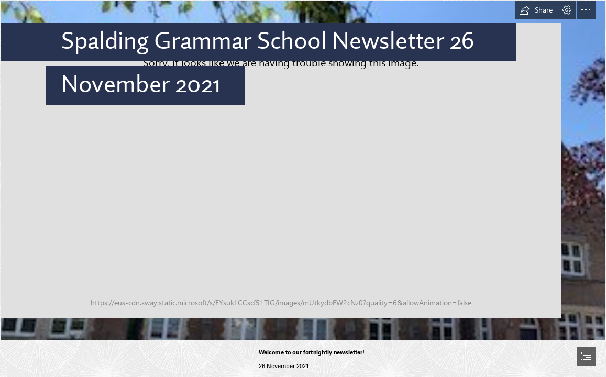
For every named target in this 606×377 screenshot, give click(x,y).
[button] (536, 10)
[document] (303, 188)
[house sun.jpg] (303, 170)
